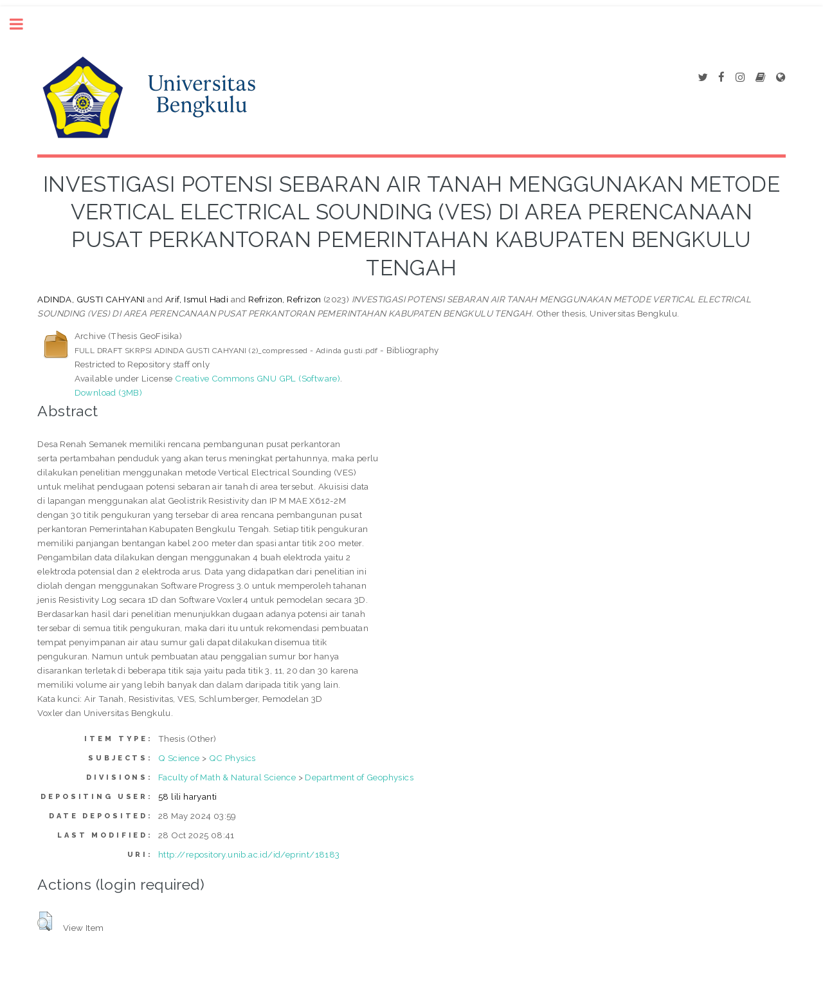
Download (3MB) (109, 392)
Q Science (179, 758)
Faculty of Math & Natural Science (227, 777)
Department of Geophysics (359, 777)
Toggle (23, 24)
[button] (44, 921)
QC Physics (232, 758)
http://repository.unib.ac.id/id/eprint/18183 (249, 854)
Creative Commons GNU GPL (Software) (257, 378)
